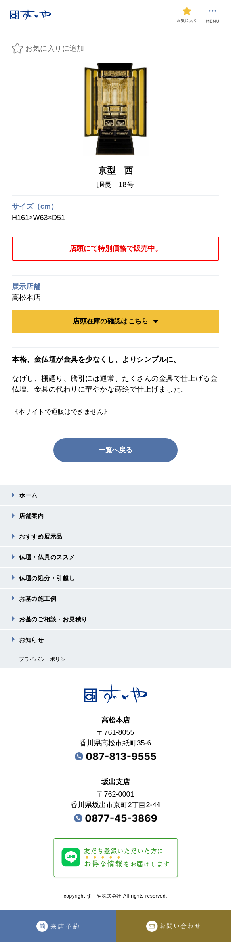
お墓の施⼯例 (39, 602)
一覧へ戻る (116, 450)
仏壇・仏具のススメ (49, 559)
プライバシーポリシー (46, 665)
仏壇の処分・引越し (49, 581)
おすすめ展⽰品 (42, 538)
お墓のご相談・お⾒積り (55, 624)
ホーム (29, 495)
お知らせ (32, 645)
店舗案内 (32, 517)
